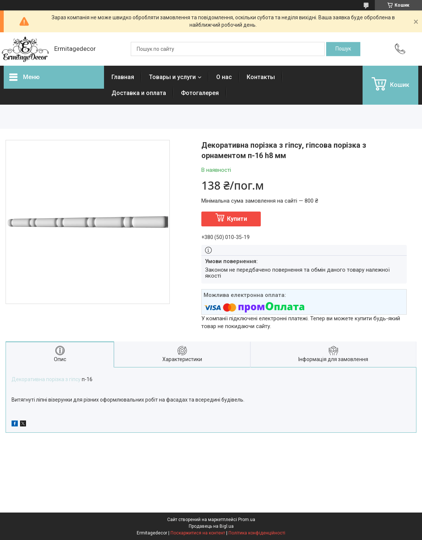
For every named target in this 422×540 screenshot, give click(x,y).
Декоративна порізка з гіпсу (46, 379)
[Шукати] (343, 49)
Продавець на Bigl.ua (211, 526)
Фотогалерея (200, 92)
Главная (122, 77)
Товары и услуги (172, 77)
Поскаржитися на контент (198, 533)
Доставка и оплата (138, 92)
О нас (224, 77)
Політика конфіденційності (256, 533)
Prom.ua (246, 519)
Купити (237, 218)
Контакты (261, 77)
